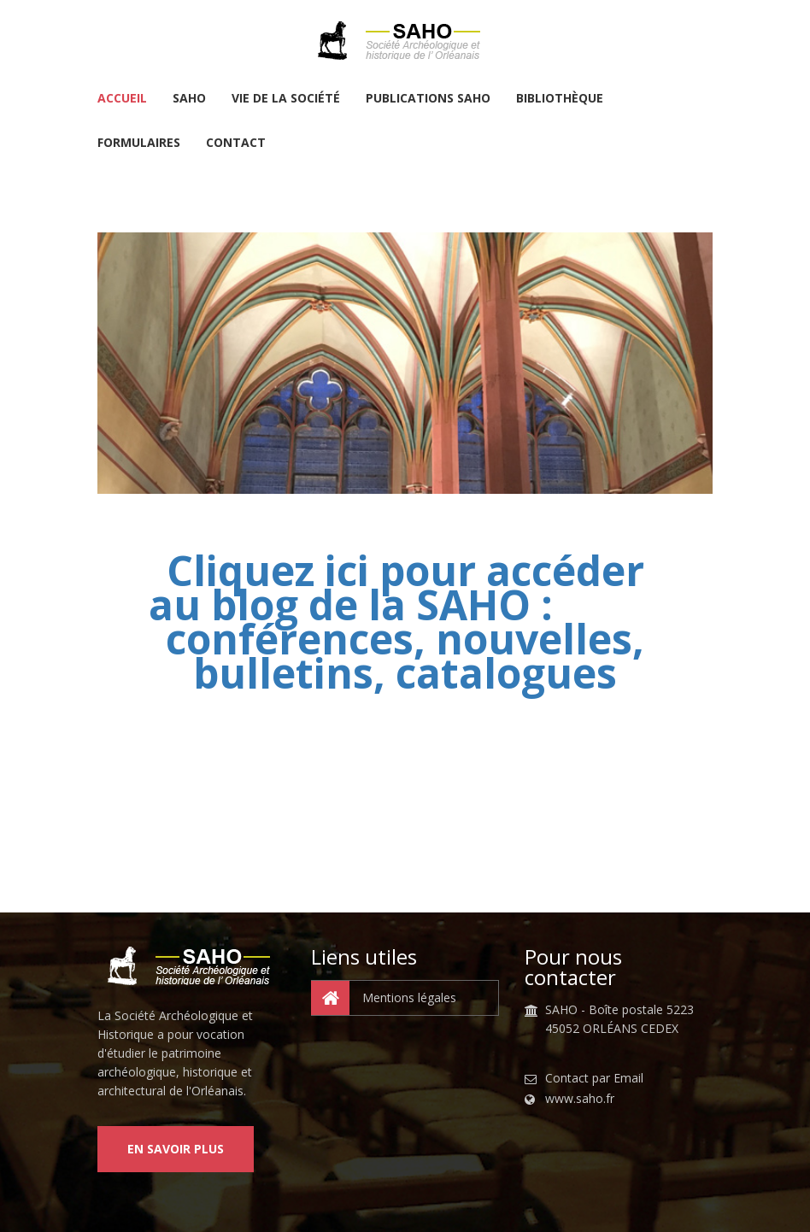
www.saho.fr (579, 1099)
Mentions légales (384, 998)
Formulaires (138, 143)
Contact (236, 143)
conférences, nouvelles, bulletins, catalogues (405, 656)
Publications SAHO (428, 99)
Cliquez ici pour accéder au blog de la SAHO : (396, 587)
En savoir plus (175, 1149)
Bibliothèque (559, 99)
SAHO (189, 99)
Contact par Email (594, 1078)
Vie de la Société (286, 99)
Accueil (122, 99)
